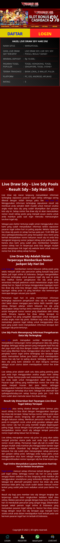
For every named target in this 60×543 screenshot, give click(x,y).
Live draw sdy (8, 269)
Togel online (7, 471)
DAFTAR (15, 33)
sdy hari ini (51, 200)
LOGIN (45, 33)
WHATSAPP (37, 538)
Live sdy (6, 340)
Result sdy (6, 408)
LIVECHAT (52, 538)
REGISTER (22, 538)
